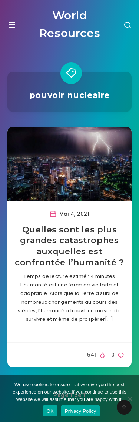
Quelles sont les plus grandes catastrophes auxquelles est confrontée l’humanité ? (69, 246)
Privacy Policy (80, 411)
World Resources (69, 24)
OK (50, 411)
